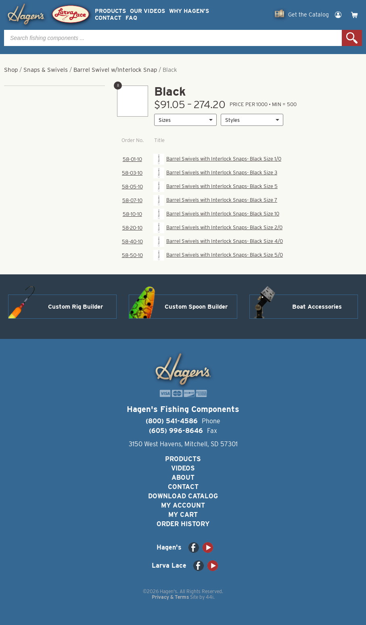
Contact (108, 18)
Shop (11, 69)
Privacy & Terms (170, 597)
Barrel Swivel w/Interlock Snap (115, 69)
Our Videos (147, 11)
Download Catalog (183, 496)
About (183, 477)
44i (209, 597)
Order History (183, 524)
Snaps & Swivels (45, 69)
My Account (183, 505)
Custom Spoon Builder (196, 306)
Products (110, 11)
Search (352, 38)
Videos (183, 468)
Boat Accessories (317, 306)
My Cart (183, 514)
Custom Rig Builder (75, 306)
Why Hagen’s (189, 11)
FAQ (131, 18)
